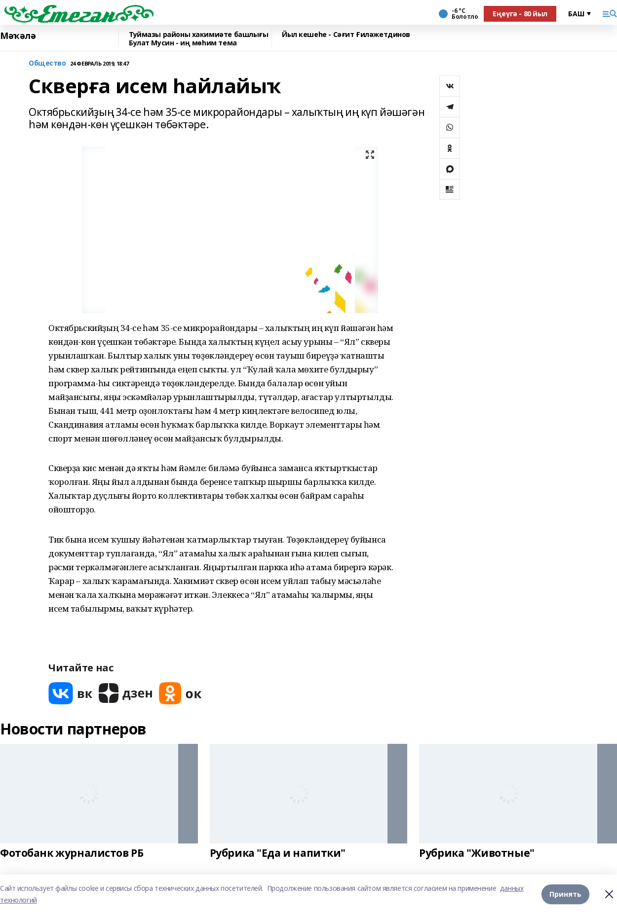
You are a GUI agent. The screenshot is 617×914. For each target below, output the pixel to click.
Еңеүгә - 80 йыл (520, 13)
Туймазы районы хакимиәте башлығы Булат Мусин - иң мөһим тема (199, 39)
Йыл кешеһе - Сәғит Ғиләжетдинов (346, 35)
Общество (47, 63)
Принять (565, 894)
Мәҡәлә (18, 36)
